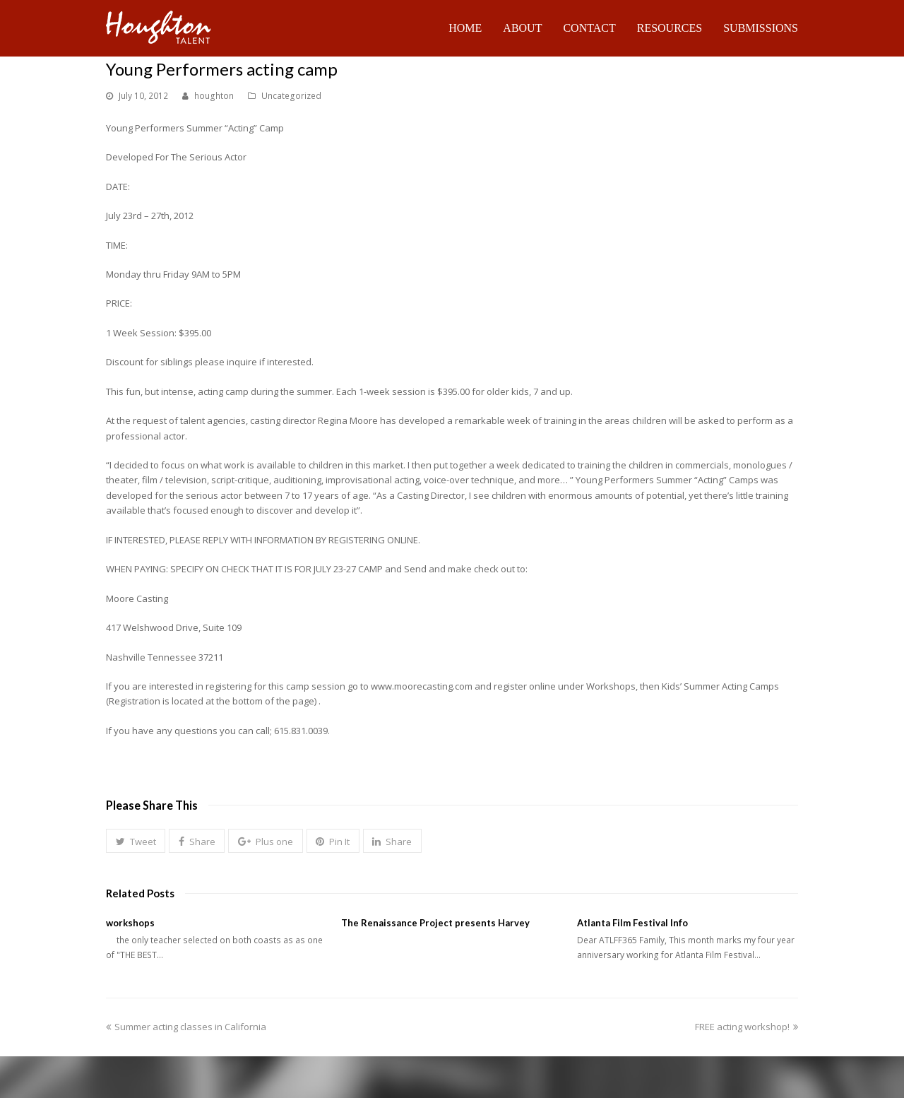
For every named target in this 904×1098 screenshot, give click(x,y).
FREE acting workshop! (746, 1026)
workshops (130, 922)
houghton (214, 96)
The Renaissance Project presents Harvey (435, 922)
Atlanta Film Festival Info (632, 922)
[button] (135, 841)
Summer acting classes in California (186, 1026)
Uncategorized (291, 96)
